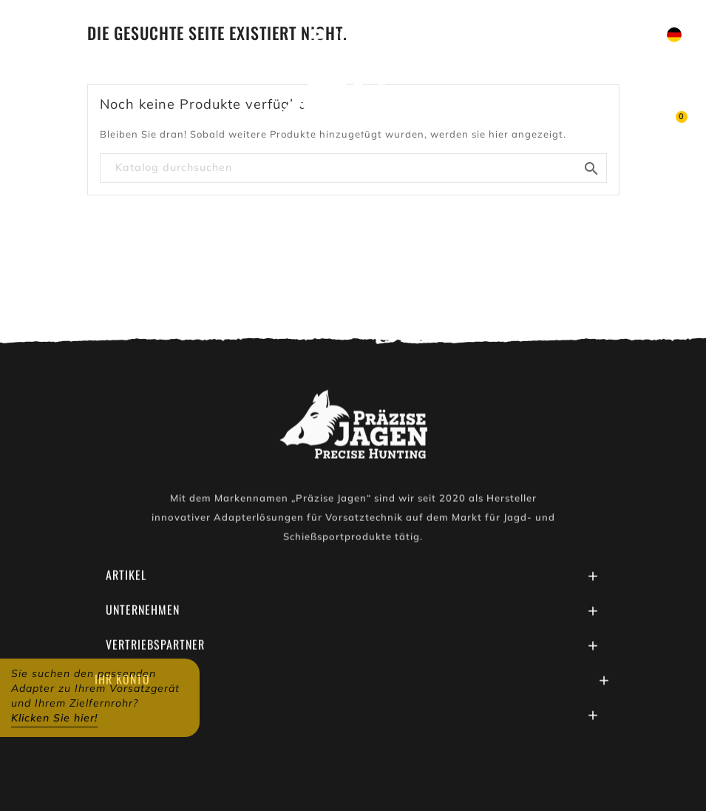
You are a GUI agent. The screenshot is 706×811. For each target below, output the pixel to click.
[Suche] (353, 168)
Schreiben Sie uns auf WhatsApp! (492, 34)
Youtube (354, 34)
